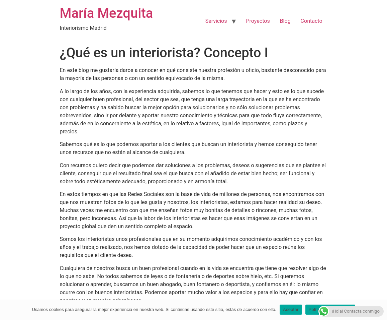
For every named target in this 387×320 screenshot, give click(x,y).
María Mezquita (106, 13)
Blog (285, 21)
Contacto (311, 21)
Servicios (216, 21)
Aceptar (291, 309)
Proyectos (258, 21)
